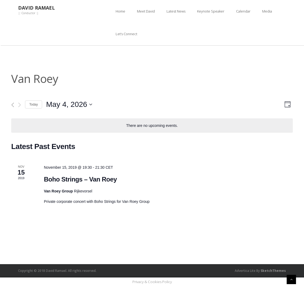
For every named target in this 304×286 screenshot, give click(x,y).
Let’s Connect (126, 33)
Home (120, 11)
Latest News (176, 11)
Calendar (243, 11)
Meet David (146, 11)
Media (267, 11)
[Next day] (19, 104)
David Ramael (36, 8)
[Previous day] (12, 104)
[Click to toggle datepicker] (69, 104)
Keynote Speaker (210, 11)
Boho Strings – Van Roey (80, 179)
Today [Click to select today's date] (33, 104)
